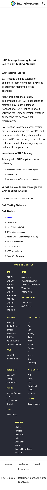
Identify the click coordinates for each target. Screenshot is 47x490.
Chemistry (19, 434)
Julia (30, 341)
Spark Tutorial (13, 341)
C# (29, 322)
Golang (31, 333)
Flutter (9, 397)
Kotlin (30, 344)
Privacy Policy (38, 464)
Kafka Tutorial (13, 326)
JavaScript (32, 386)
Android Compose (15, 393)
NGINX (31, 390)
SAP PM (10, 306)
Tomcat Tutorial (14, 344)
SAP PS (10, 292)
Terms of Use (23, 469)
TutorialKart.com (25, 3)
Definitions (19, 442)
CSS (29, 382)
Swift (30, 359)
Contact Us (23, 464)
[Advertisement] (23, 32)
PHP (30, 375)
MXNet (10, 330)
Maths (18, 427)
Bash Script (12, 415)
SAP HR (10, 284)
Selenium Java (34, 404)
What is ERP (11, 218)
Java (30, 337)
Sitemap (8, 464)
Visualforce (26, 288)
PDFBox (10, 337)
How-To (18, 453)
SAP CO (10, 281)
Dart (29, 330)
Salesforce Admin (29, 281)
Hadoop (10, 322)
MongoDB (11, 375)
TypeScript (32, 362)
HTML (30, 379)
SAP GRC (11, 310)
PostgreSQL (12, 382)
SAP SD (10, 288)
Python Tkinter (13, 359)
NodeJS (31, 393)
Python (31, 348)
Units (17, 438)
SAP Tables (26, 302)
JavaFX (10, 355)
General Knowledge (23, 449)
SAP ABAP (11, 295)
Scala (30, 355)
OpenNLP (11, 333)
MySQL (10, 379)
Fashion (18, 445)
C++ (29, 326)
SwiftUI (10, 404)
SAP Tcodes (26, 306)
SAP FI (10, 277)
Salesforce (26, 277)
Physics (18, 431)
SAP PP (10, 303)
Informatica (26, 292)
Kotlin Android (13, 400)
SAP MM (10, 299)
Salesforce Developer (30, 284)
